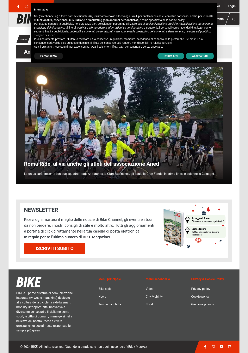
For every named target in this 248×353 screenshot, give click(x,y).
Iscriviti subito (55, 248)
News (102, 296)
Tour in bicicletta (109, 304)
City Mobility (154, 296)
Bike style (104, 289)
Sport (149, 304)
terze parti (91, 23)
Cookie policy (200, 296)
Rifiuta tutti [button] (171, 56)
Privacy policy (200, 289)
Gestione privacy (202, 304)
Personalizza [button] (48, 56)
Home (23, 39)
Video (149, 289)
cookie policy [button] (176, 20)
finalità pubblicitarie (56, 31)
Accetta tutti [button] (200, 56)
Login (232, 6)
